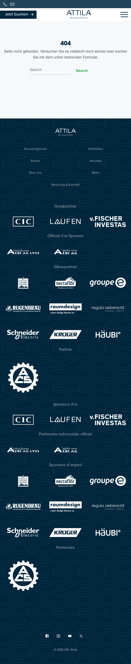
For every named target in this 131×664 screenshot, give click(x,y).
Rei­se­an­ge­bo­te (35, 149)
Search (82, 70)
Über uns (35, 173)
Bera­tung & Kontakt (65, 185)
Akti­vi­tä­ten (95, 149)
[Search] (50, 70)
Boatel (35, 161)
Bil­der (96, 173)
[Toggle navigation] (124, 14)
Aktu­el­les (95, 161)
